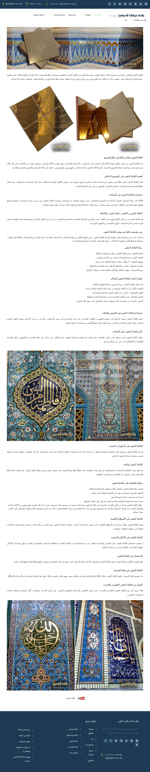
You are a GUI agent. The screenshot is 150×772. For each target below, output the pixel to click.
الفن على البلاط (140, 20)
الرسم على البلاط (24, 730)
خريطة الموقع (90, 731)
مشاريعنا (72, 15)
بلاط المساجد (59, 15)
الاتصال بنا (89, 745)
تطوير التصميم (24, 742)
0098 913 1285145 (113, 755)
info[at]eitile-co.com (113, 758)
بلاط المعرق (74, 741)
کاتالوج (90, 761)
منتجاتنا (88, 15)
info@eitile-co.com (14, 4)
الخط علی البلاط (24, 736)
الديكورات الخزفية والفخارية (23, 750)
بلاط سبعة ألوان (72, 735)
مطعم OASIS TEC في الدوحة (21, 759)
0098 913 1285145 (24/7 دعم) (62, 4)
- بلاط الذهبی (75, 698)
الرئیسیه (97, 15)
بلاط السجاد (73, 753)
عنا (126, 20)
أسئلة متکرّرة (39, 15)
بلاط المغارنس (73, 747)
